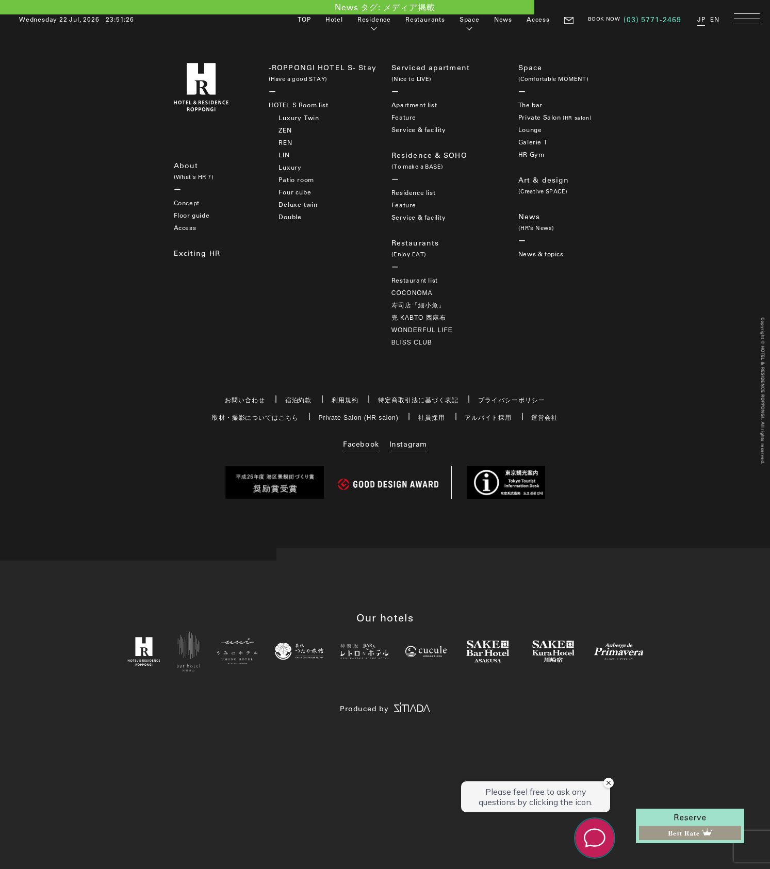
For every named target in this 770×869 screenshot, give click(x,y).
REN (285, 142)
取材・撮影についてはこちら (255, 417)
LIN (283, 155)
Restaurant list (414, 280)
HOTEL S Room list (298, 105)
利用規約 (345, 400)
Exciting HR (197, 253)
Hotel (334, 19)
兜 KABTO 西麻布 (418, 317)
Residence (374, 19)
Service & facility (418, 129)
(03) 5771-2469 (652, 19)
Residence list (413, 192)
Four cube (294, 192)
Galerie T (532, 142)
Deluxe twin (298, 204)
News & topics (541, 254)
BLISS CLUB (411, 342)
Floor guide (192, 215)
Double (290, 216)
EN (714, 19)
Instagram (408, 444)
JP (701, 19)
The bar (530, 105)
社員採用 (431, 417)
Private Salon (554, 117)
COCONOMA (412, 293)
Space (470, 19)
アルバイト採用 (488, 417)
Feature (403, 117)
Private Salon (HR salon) (359, 417)
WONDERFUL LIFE (422, 330)
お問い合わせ (245, 400)
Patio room (296, 179)
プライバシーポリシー (511, 400)
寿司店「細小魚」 (418, 305)
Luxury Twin (298, 117)
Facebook (361, 444)
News (503, 19)
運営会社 (544, 417)
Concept (187, 203)
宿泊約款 (298, 400)
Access (538, 19)
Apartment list (414, 105)
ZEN (284, 130)
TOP (304, 19)
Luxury (290, 167)
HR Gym (531, 154)
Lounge (530, 129)
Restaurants (425, 19)
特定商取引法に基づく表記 (418, 400)
